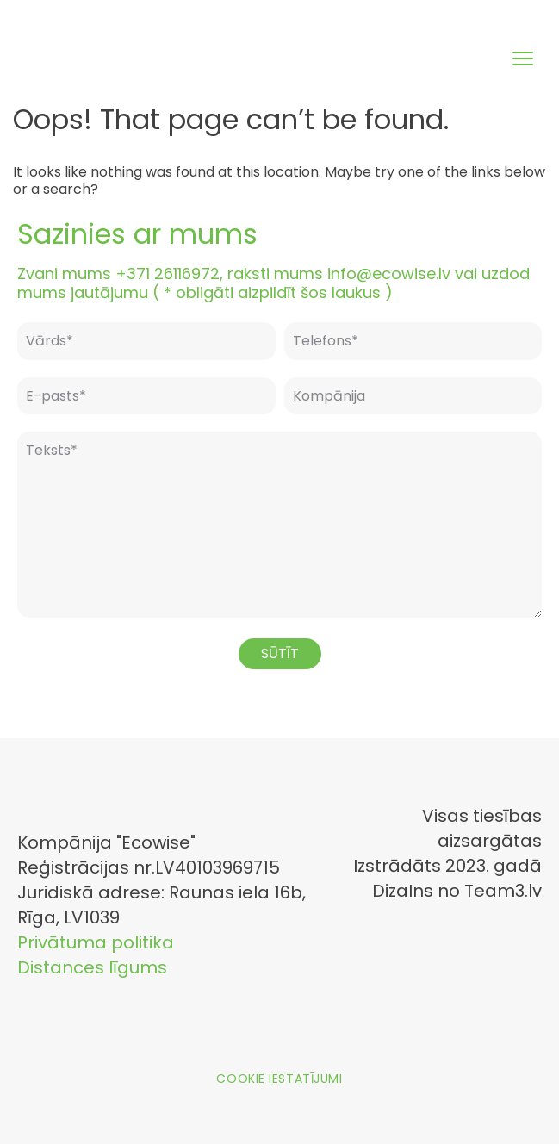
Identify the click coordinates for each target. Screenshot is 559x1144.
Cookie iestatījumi (279, 1078)
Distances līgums (92, 967)
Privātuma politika (95, 942)
